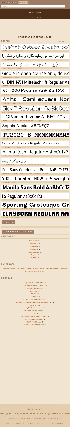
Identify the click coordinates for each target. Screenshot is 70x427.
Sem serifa (33, 241)
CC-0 (33, 313)
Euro (17, 269)
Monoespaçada (33, 252)
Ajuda (39, 17)
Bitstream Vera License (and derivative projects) (33, 302)
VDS (3, 182)
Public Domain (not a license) (33, 299)
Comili (4, 68)
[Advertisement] (35, 29)
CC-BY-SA (33, 305)
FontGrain (6, 191)
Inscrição (5, 2)
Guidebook (26, 419)
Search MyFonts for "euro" (17, 232)
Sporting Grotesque (10, 208)
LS (2, 199)
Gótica (33, 258)
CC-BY (33, 294)
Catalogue (14, 419)
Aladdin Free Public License (34, 325)
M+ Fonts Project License (33, 311)
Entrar (13, 2)
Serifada (33, 244)
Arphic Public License (33, 308)
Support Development (55, 423)
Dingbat (33, 255)
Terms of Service (52, 419)
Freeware (33, 291)
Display (33, 246)
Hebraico (23, 269)
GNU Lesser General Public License (33, 316)
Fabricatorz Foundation (24, 423)
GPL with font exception (34, 319)
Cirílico (12, 269)
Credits (37, 419)
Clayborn (5, 217)
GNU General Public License (33, 285)
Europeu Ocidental (60, 269)
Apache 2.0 (34, 297)
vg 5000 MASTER (7, 94)
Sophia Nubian (7, 129)
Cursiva (33, 249)
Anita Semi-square (9, 103)
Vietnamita (49, 269)
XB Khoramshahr (8, 59)
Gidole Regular (8, 77)
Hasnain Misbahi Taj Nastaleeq (14, 164)
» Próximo (8, 222)
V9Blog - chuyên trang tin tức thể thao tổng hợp (21, 121)
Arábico (6, 269)
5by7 (3, 112)
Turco (42, 269)
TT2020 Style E (7, 138)
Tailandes (35, 269)
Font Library (37, 409)
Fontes (31, 17)
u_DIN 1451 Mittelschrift (11, 86)
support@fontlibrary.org (53, 414)
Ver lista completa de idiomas (35, 271)
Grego (29, 269)
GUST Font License (34, 322)
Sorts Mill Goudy (8, 147)
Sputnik (5, 50)
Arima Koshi (6, 156)
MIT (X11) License (33, 288)
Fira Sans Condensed (10, 173)
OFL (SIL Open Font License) (33, 283)
